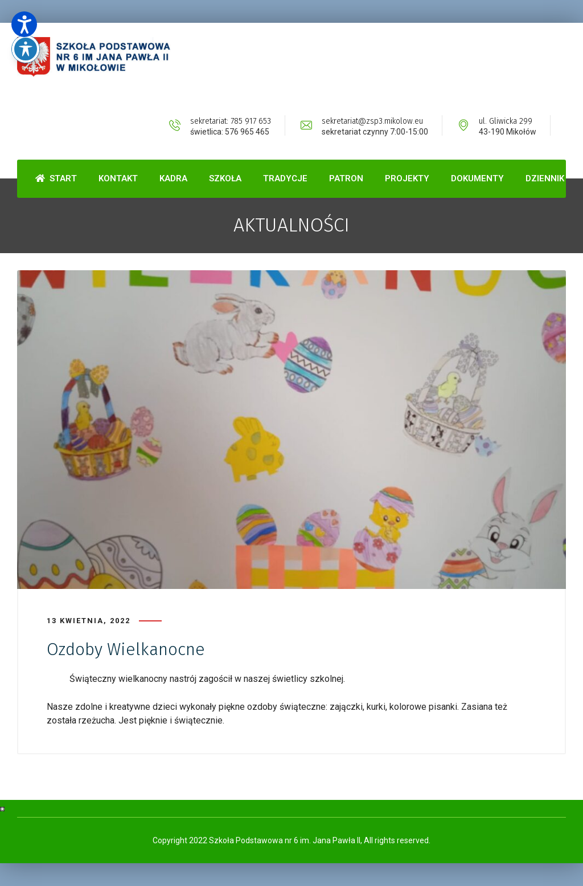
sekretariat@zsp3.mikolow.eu (372, 121)
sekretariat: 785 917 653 (230, 121)
